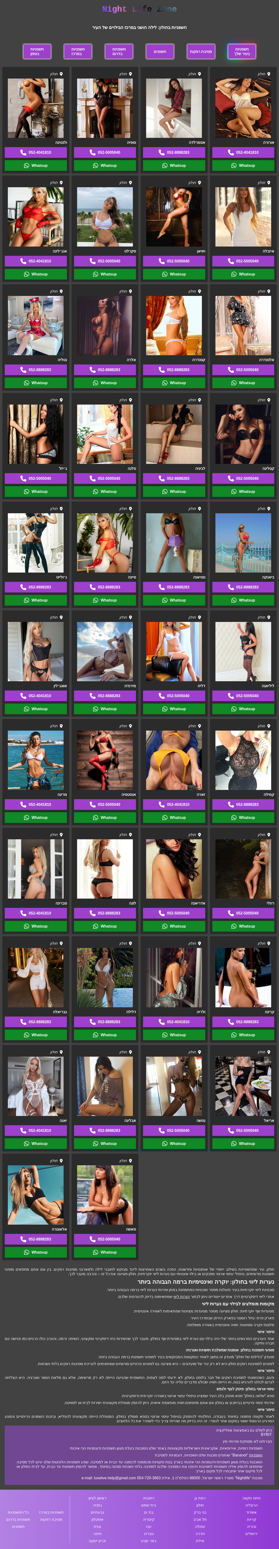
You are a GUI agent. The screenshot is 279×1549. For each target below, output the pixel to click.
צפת (97, 1527)
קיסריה (148, 1519)
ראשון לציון (97, 1498)
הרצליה (251, 1505)
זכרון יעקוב (97, 1541)
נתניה (97, 1505)
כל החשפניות (18, 1512)
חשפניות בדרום (119, 51)
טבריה (149, 1534)
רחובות (148, 1498)
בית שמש (148, 1505)
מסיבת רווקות (201, 52)
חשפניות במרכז (78, 51)
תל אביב (200, 1519)
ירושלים (251, 1534)
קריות (251, 1519)
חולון (200, 1505)
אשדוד (251, 1512)
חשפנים (160, 52)
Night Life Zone (139, 9)
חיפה (97, 1534)
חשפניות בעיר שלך (242, 51)
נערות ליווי (181, 1297)
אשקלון (97, 1519)
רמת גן (200, 1498)
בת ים (148, 1512)
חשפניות (255, 1455)
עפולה (200, 1527)
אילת (200, 1541)
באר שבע (148, 1541)
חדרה (200, 1534)
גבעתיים (97, 1512)
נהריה (251, 1527)
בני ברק (200, 1512)
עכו (148, 1527)
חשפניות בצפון (37, 51)
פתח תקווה (251, 1498)
